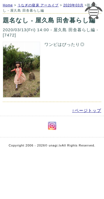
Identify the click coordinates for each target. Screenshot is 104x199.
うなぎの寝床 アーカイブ (38, 5)
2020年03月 (73, 5)
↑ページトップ (86, 110)
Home (8, 5)
